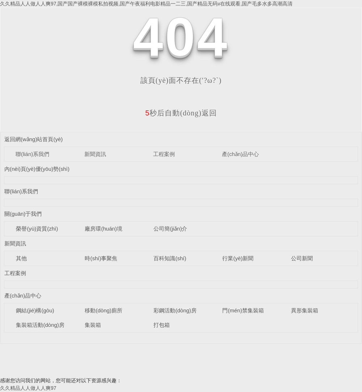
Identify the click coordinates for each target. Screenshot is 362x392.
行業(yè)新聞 (237, 258)
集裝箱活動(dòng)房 (40, 325)
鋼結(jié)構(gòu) (35, 310)
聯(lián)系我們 (32, 154)
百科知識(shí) (169, 258)
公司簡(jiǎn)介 (170, 228)
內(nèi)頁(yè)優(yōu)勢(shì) (37, 169)
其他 (21, 258)
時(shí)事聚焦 (101, 258)
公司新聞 (302, 258)
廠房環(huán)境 (103, 228)
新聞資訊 (95, 154)
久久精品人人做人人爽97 (28, 388)
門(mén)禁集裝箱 (243, 310)
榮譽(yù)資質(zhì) (37, 228)
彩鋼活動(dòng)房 (174, 310)
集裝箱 (93, 325)
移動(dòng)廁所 (103, 310)
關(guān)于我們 (23, 214)
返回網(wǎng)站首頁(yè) (33, 139)
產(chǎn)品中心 (240, 154)
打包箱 (161, 325)
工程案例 (164, 154)
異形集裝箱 (304, 310)
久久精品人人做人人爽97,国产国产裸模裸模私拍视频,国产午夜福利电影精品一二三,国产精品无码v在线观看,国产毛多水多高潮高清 (146, 4)
